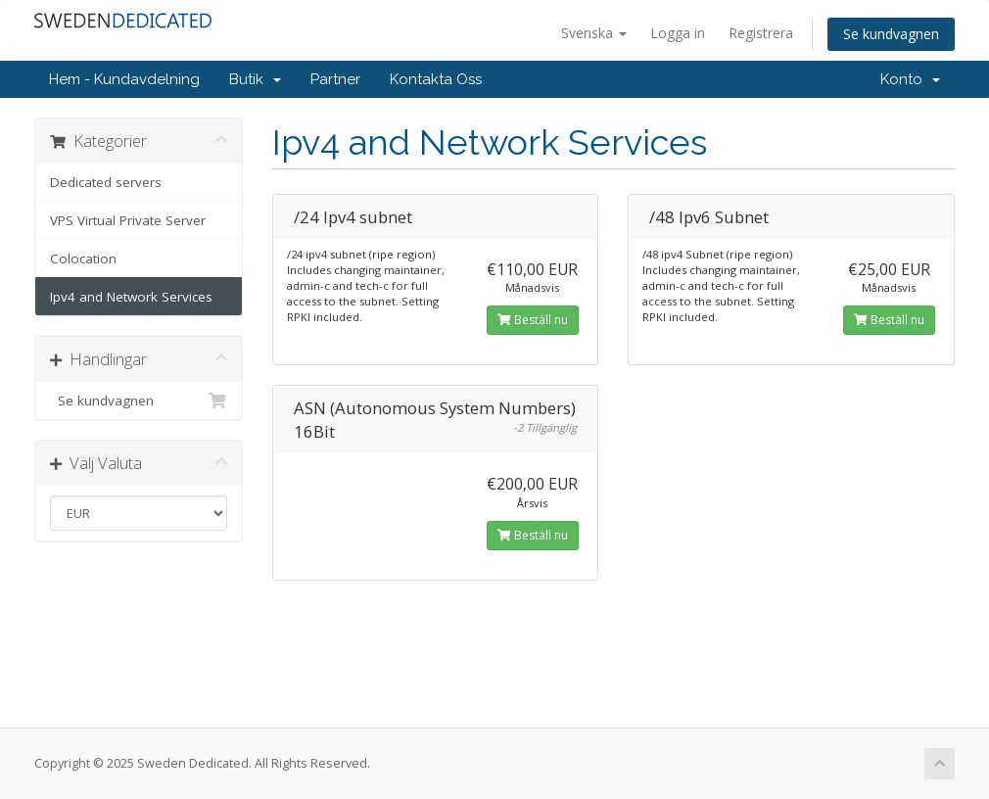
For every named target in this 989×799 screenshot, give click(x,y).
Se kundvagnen (891, 33)
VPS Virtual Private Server (128, 220)
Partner (335, 79)
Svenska (594, 33)
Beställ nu (532, 319)
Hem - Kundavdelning (124, 79)
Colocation (83, 258)
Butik (255, 79)
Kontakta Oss (436, 79)
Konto (910, 79)
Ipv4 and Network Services (131, 297)
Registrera (761, 33)
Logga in (677, 33)
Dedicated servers (106, 182)
